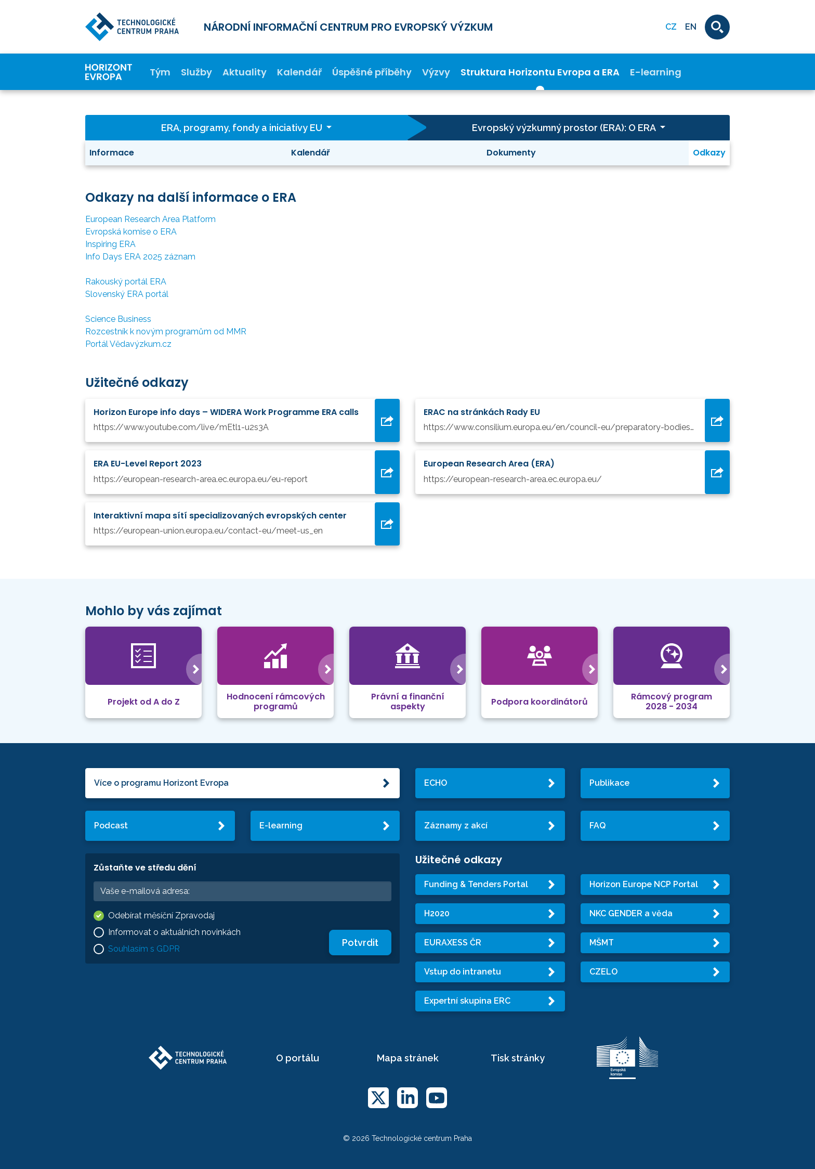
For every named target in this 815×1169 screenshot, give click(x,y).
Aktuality (244, 72)
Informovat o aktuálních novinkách (174, 932)
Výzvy (436, 72)
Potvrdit (360, 942)
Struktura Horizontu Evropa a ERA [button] (540, 72)
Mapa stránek (408, 1058)
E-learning (655, 72)
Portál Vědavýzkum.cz (128, 344)
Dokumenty (511, 153)
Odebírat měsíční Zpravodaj (161, 915)
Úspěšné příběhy (372, 72)
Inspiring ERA (110, 244)
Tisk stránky (518, 1058)
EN (690, 27)
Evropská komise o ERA (131, 232)
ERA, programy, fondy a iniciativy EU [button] (242, 127)
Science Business (118, 319)
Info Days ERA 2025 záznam (140, 257)
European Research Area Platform (150, 219)
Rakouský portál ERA (125, 282)
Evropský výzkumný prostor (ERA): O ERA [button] (565, 127)
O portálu (297, 1058)
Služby (196, 72)
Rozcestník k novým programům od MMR (165, 331)
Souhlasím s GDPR (144, 949)
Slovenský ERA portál (126, 294)
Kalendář (299, 72)
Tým (160, 72)
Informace (111, 153)
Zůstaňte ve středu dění (145, 868)
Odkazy (709, 153)
